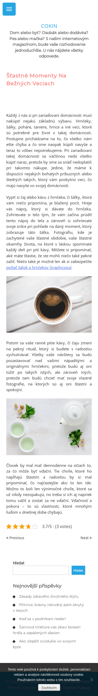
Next (86, 537)
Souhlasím (49, 687)
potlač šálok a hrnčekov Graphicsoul (38, 267)
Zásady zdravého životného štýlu (48, 596)
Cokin (49, 25)
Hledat (18, 562)
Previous (15, 537)
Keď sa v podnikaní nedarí (42, 618)
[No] (91, 679)
